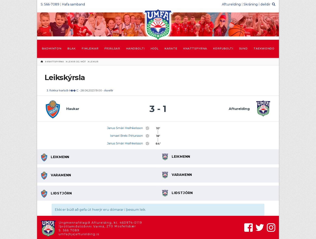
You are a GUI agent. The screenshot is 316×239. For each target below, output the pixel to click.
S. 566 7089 (69, 230)
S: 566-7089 (50, 4)
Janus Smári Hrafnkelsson (125, 128)
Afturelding (231, 4)
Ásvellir (108, 90)
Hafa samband (73, 4)
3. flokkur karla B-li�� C (62, 90)
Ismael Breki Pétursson (126, 136)
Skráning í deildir (256, 4)
